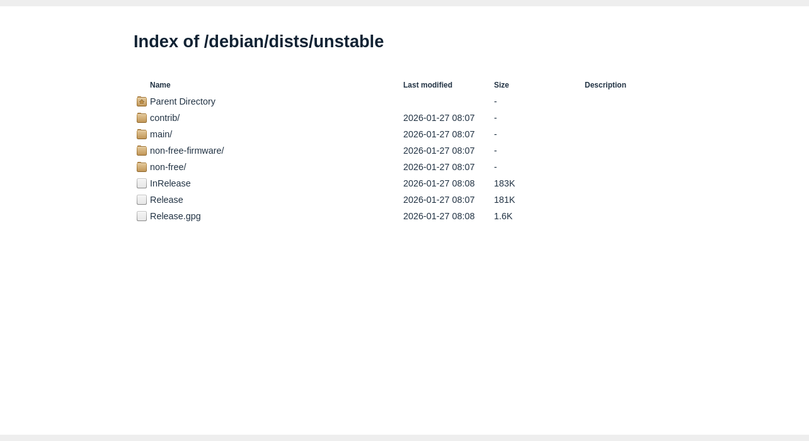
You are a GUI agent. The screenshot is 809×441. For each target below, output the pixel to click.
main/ (161, 134)
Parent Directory (182, 101)
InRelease (170, 183)
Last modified (427, 85)
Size (501, 85)
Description (605, 85)
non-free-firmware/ (187, 151)
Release (166, 200)
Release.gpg (175, 216)
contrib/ (165, 118)
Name (160, 85)
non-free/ (168, 167)
